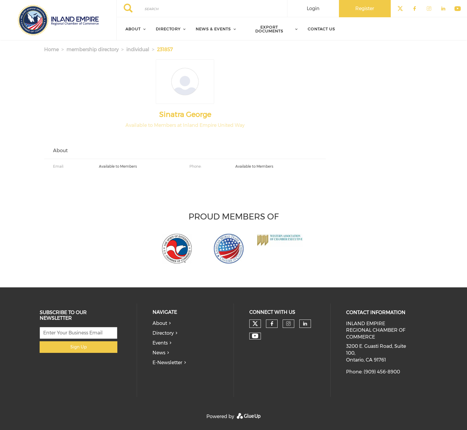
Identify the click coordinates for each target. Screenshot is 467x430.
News (158, 353)
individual (137, 49)
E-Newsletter (167, 362)
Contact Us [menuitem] (321, 29)
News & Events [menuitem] (213, 29)
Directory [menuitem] (168, 29)
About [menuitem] (133, 29)
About (159, 323)
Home (51, 49)
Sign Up (78, 347)
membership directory (92, 49)
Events (160, 343)
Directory (163, 333)
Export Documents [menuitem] (269, 29)
